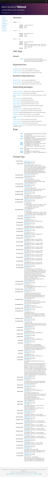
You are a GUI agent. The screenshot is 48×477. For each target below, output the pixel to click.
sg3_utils (19, 119)
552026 (21, 143)
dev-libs (14, 105)
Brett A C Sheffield (27, 163)
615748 (21, 144)
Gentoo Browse (5, 1)
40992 (22, 133)
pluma (19, 93)
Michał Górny (26, 455)
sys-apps (14, 119)
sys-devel (15, 72)
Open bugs (6, 28)
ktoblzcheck (19, 95)
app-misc (15, 95)
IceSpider (40, 473)
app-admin (15, 91)
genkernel (20, 123)
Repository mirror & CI (28, 161)
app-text (14, 100)
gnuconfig (19, 72)
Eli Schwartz (26, 359)
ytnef (18, 114)
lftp (16, 112)
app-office (15, 98)
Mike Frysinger (27, 447)
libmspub (18, 103)
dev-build (8, 7)
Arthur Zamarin (27, 209)
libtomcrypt (19, 105)
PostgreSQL (12, 473)
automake (19, 70)
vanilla (21, 58)
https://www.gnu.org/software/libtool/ (17, 12)
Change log (6, 30)
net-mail (14, 114)
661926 (21, 148)
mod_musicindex (22, 124)
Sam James (26, 194)
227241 (21, 138)
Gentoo (7, 473)
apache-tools (20, 91)
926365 (21, 152)
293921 (21, 142)
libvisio (19, 110)
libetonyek (19, 101)
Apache (16, 473)
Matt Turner (26, 225)
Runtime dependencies (6, 23)
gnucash (19, 98)
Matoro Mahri (26, 404)
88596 (22, 136)
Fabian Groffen (27, 177)
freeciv (21, 108)
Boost (27, 473)
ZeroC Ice (31, 473)
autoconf (19, 68)
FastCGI (20, 473)
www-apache (15, 124)
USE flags (6, 19)
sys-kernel (15, 123)
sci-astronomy (15, 116)
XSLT (24, 473)
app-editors (15, 93)
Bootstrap (35, 473)
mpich (19, 121)
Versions (6, 17)
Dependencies (6, 20)
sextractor (21, 116)
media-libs (15, 110)
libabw (18, 100)
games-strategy (16, 108)
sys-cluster (15, 121)
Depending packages (6, 26)
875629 (21, 151)
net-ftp (14, 112)
